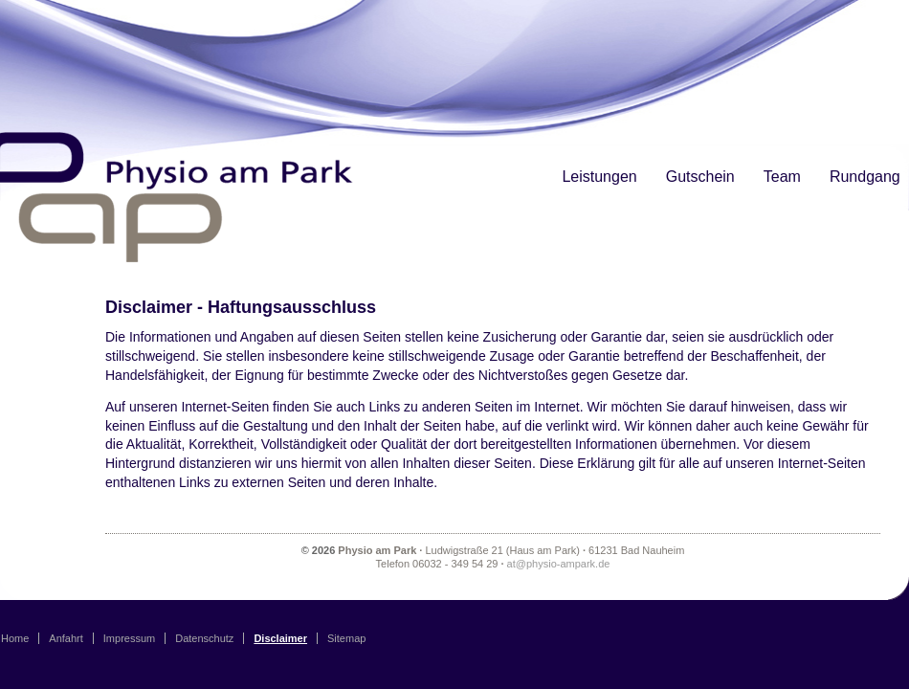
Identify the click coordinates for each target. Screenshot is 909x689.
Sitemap (346, 638)
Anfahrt (65, 638)
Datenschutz (204, 638)
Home (15, 638)
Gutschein (700, 176)
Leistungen (599, 176)
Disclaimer (280, 638)
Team (782, 176)
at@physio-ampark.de (558, 563)
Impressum (129, 638)
